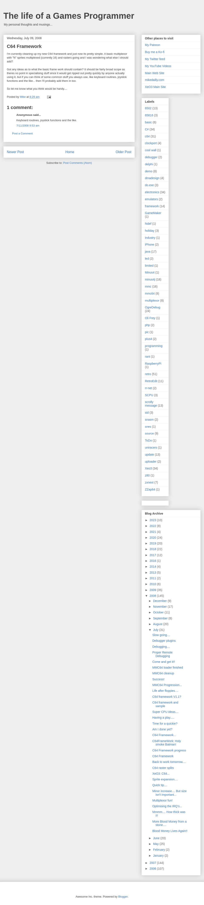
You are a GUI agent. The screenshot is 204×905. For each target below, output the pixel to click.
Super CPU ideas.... (165, 712)
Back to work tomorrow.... (169, 762)
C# (147, 129)
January (158, 855)
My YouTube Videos (158, 66)
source (149, 433)
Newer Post (15, 152)
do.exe (149, 185)
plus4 (148, 339)
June (156, 838)
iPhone (149, 244)
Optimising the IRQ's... (167, 806)
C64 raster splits (163, 768)
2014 (153, 566)
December (160, 601)
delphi (149, 164)
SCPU (149, 395)
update (149, 454)
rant (147, 356)
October (158, 612)
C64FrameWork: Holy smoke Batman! (166, 742)
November (160, 606)
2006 (153, 868)
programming (153, 346)
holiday (149, 230)
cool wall (150, 150)
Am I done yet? (162, 729)
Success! (158, 679)
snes (148, 426)
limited (149, 265)
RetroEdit (151, 381)
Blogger (123, 896)
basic (148, 122)
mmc (148, 286)
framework (152, 206)
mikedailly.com (154, 80)
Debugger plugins (164, 640)
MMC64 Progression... (167, 685)
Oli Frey (150, 318)
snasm (149, 419)
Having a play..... (163, 717)
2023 (153, 520)
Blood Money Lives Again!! (169, 831)
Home (69, 152)
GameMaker (153, 213)
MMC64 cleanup (163, 673)
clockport (151, 143)
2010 (153, 584)
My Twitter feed (155, 59)
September (160, 618)
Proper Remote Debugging (162, 654)
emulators (151, 199)
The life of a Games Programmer (68, 15)
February (159, 849)
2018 (153, 549)
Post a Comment (22, 133)
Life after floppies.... (165, 690)
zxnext (149, 482)
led (147, 258)
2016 (153, 561)
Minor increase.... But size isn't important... (169, 792)
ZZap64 (150, 489)
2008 (153, 595)
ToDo (148, 440)
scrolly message (151, 403)
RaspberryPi (153, 363)
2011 (153, 578)
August (158, 624)
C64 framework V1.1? (166, 696)
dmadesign (152, 178)
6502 (148, 108)
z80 (147, 475)
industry (150, 237)
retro (148, 374)
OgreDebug (152, 307)
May (156, 844)
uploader (151, 461)
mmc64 (150, 293)
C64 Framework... (164, 735)
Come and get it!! (163, 661)
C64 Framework (163, 756)
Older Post (123, 152)
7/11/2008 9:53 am (27, 125)
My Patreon (152, 45)
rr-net (148, 388)
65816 (149, 115)
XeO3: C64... (161, 773)
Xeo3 (148, 468)
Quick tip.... (159, 785)
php (147, 325)
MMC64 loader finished (167, 667)
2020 (153, 537)
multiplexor (152, 300)
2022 (153, 526)
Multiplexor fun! (162, 800)
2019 (153, 543)
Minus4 (149, 272)
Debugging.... (161, 646)
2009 (153, 590)
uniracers (151, 447)
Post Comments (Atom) (77, 162)
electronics (152, 192)
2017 (153, 555)
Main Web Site (154, 73)
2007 (153, 863)
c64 (147, 136)
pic (147, 332)
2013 (153, 572)
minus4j (150, 279)
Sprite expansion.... (165, 779)
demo (148, 171)
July (156, 630)
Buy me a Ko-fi (154, 52)
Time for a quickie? (164, 723)
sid (147, 412)
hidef (148, 223)
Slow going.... (161, 635)
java (147, 251)
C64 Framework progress (169, 750)
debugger (151, 157)
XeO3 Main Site (155, 87)
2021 (153, 532)
